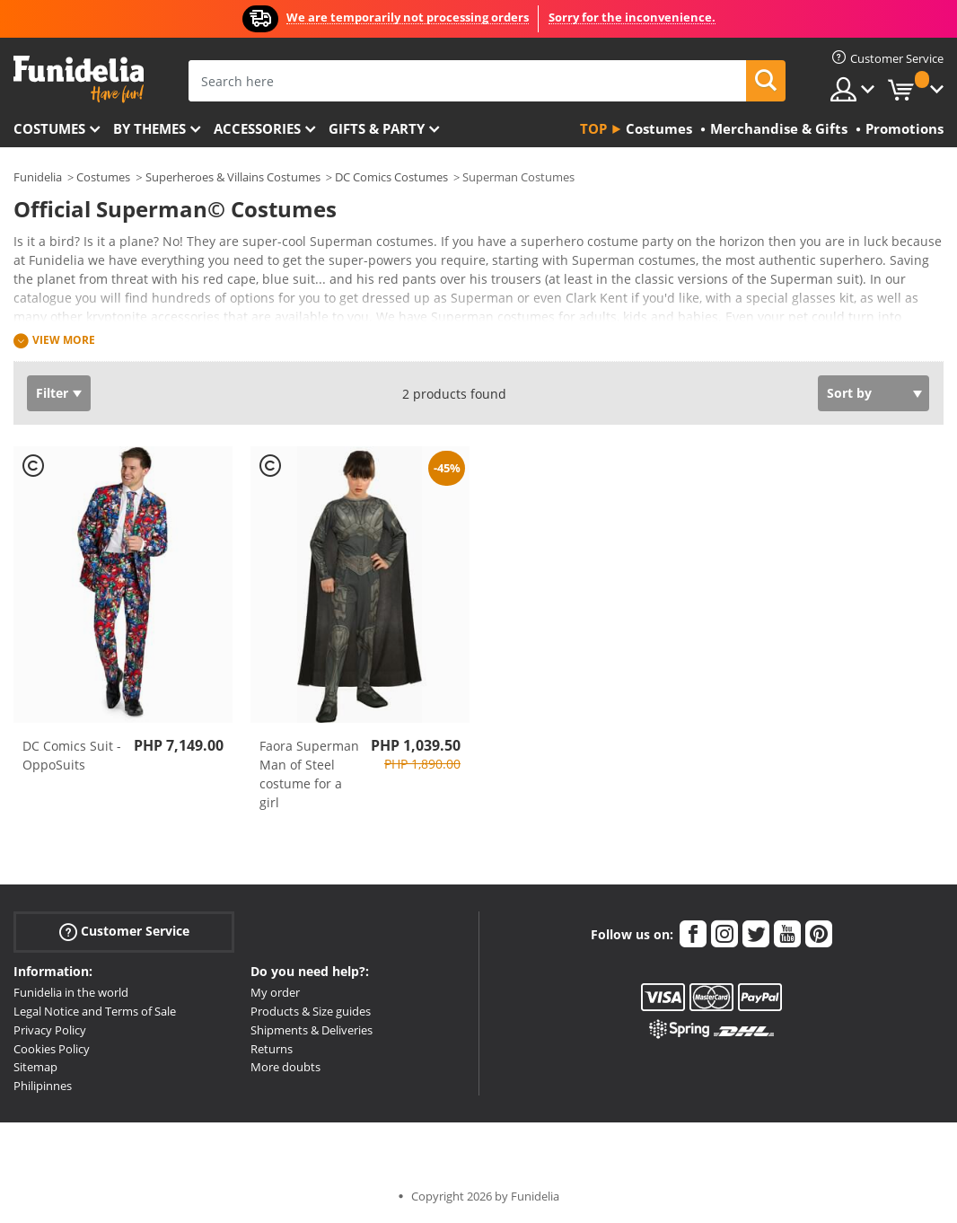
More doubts (285, 1067)
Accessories (257, 128)
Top (593, 128)
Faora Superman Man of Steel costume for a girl (309, 774)
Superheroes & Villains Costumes (232, 177)
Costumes (49, 128)
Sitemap (35, 1067)
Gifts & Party (377, 128)
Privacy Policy (49, 1030)
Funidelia (37, 177)
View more (63, 340)
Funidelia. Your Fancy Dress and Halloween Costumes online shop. (78, 79)
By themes (149, 128)
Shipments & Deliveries (311, 1030)
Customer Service (124, 931)
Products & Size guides (310, 1011)
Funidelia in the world (70, 992)
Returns (271, 1049)
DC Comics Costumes (391, 177)
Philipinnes (42, 1086)
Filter (52, 392)
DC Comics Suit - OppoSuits (71, 755)
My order (275, 992)
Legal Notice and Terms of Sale (94, 1011)
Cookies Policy (51, 1049)
